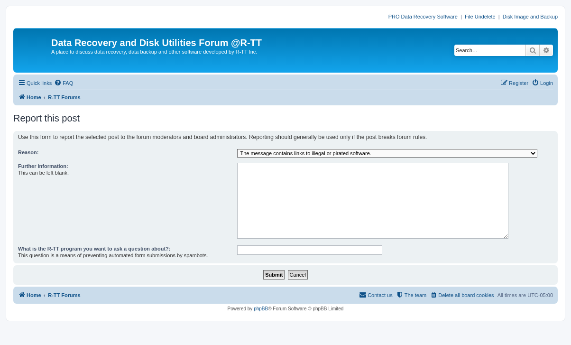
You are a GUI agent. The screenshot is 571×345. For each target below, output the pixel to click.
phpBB (261, 308)
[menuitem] (63, 83)
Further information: (43, 166)
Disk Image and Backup (530, 16)
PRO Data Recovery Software (423, 16)
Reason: (28, 152)
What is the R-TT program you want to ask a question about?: (94, 249)
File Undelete (480, 16)
